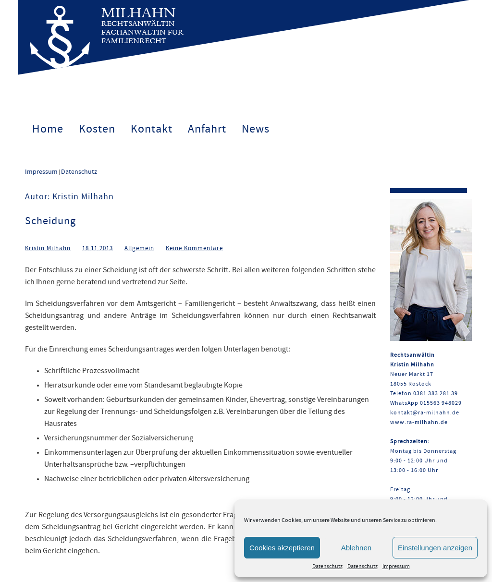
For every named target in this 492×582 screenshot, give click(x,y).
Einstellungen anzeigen (435, 548)
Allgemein (139, 248)
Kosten (97, 129)
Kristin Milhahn (48, 248)
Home (47, 129)
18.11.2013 (97, 248)
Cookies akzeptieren (282, 548)
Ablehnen (356, 548)
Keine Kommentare (194, 248)
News (256, 129)
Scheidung (50, 221)
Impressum (396, 566)
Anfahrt (207, 129)
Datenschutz (327, 566)
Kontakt (151, 129)
